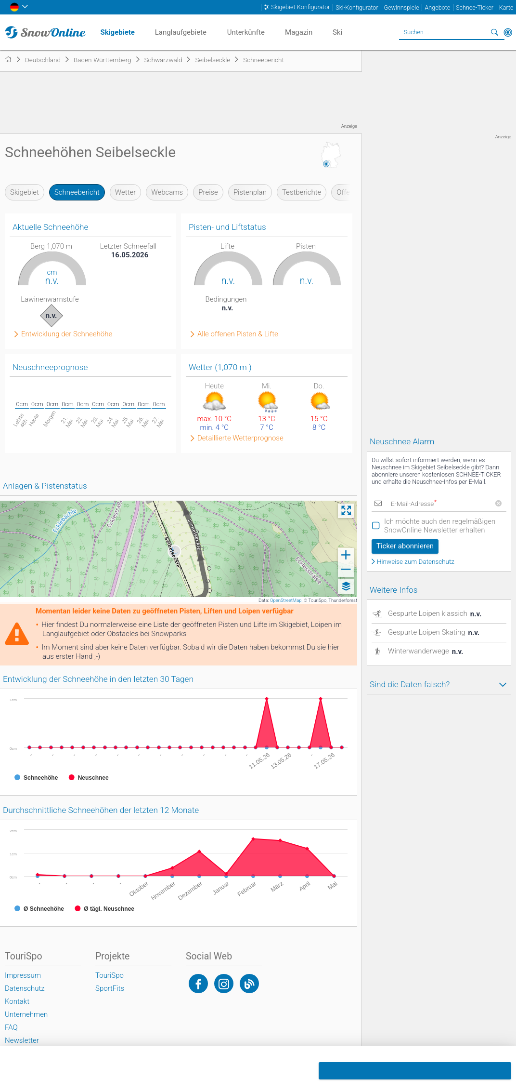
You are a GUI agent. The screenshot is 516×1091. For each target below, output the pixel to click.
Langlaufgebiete (180, 32)
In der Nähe (508, 32)
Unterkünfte (246, 32)
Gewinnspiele (401, 7)
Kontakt (17, 1001)
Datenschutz (25, 988)
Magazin (298, 32)
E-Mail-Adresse (413, 503)
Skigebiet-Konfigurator (300, 7)
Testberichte (301, 192)
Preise (208, 192)
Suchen (494, 32)
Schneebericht (77, 192)
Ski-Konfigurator (356, 7)
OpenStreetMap (286, 600)
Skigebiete (117, 32)
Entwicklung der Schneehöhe (66, 334)
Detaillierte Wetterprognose (240, 438)
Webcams (167, 192)
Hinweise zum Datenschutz (415, 562)
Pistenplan (250, 192)
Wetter (125, 192)
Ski (337, 32)
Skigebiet (24, 192)
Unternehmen (26, 1014)
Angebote (437, 7)
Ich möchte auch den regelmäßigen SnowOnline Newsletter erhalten (439, 525)
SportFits (109, 988)
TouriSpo (109, 975)
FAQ (11, 1027)
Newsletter (22, 1040)
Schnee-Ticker (474, 7)
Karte (506, 7)
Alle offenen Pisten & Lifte (237, 334)
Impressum (23, 975)
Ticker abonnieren (405, 546)
